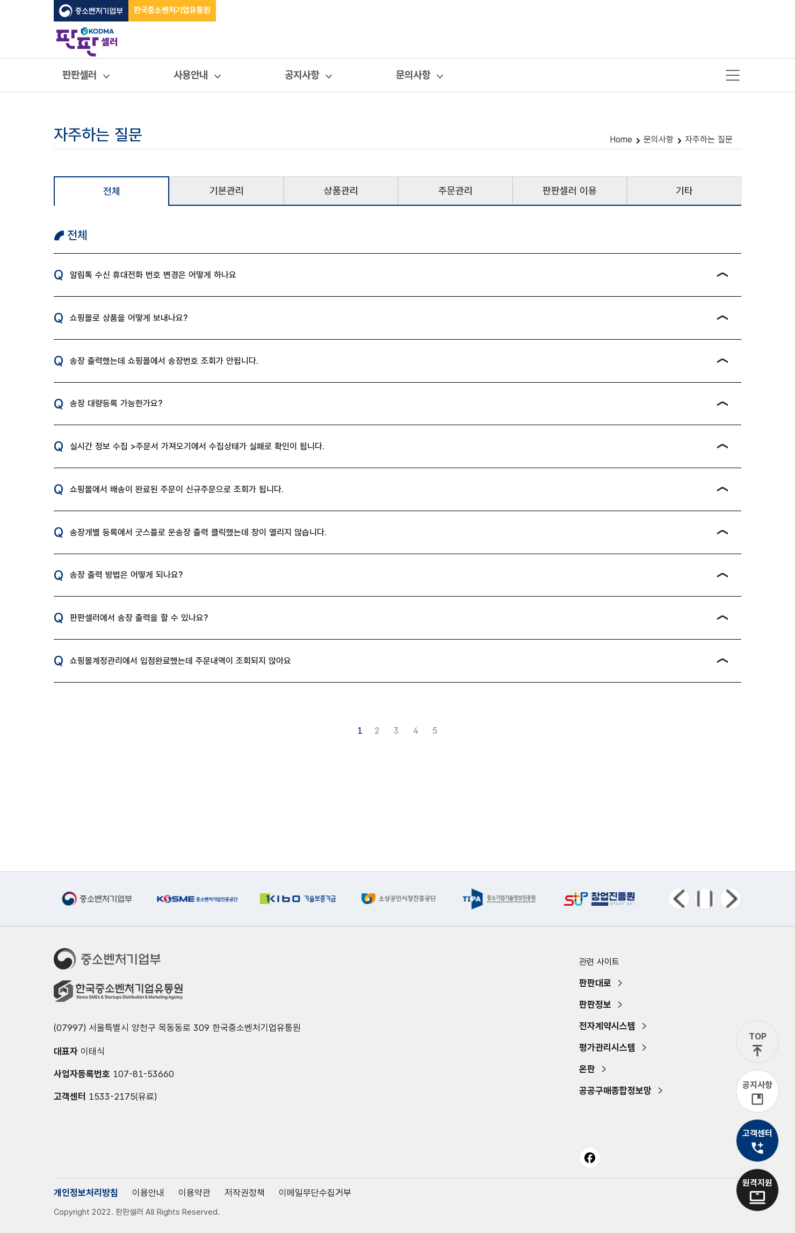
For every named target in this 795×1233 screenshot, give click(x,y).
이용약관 (194, 1192)
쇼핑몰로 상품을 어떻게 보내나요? (128, 318)
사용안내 (191, 75)
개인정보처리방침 (86, 1192)
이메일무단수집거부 (315, 1192)
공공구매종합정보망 (615, 1090)
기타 (684, 190)
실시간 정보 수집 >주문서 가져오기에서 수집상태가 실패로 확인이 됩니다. (197, 446)
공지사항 (302, 75)
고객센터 (757, 1133)
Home (621, 139)
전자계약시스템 (607, 1026)
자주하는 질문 (709, 139)
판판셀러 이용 (570, 190)
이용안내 (148, 1192)
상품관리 (341, 190)
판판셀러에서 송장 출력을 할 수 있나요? (139, 618)
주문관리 (455, 190)
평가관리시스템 (607, 1047)
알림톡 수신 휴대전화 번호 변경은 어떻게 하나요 (153, 275)
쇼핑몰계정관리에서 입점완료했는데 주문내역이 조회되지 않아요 (180, 661)
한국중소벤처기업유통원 (172, 10)
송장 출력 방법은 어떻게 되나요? (126, 575)
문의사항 (413, 75)
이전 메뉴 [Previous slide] (679, 898)
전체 (111, 191)
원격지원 (757, 1183)
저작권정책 (245, 1192)
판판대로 (595, 983)
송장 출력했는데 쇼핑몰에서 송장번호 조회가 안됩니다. (164, 361)
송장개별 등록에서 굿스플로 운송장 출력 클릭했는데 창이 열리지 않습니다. (198, 532)
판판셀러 (79, 75)
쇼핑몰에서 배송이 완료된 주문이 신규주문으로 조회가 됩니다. (177, 489)
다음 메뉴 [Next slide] (730, 898)
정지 (705, 898)
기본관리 (226, 190)
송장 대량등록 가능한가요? (116, 403)
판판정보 (595, 1004)
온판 (587, 1069)
